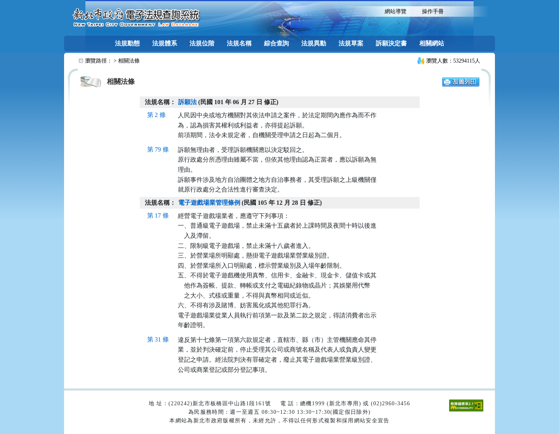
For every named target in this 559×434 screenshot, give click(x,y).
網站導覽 (395, 11)
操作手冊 (433, 11)
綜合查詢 (276, 43)
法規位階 (201, 43)
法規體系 (164, 43)
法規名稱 (239, 43)
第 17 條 (158, 215)
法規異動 (313, 43)
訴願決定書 (391, 43)
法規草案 (351, 43)
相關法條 (129, 61)
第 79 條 (158, 149)
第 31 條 (158, 339)
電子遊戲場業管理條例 (209, 202)
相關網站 (431, 43)
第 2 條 (156, 115)
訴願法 (187, 102)
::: (370, 10)
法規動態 (127, 43)
